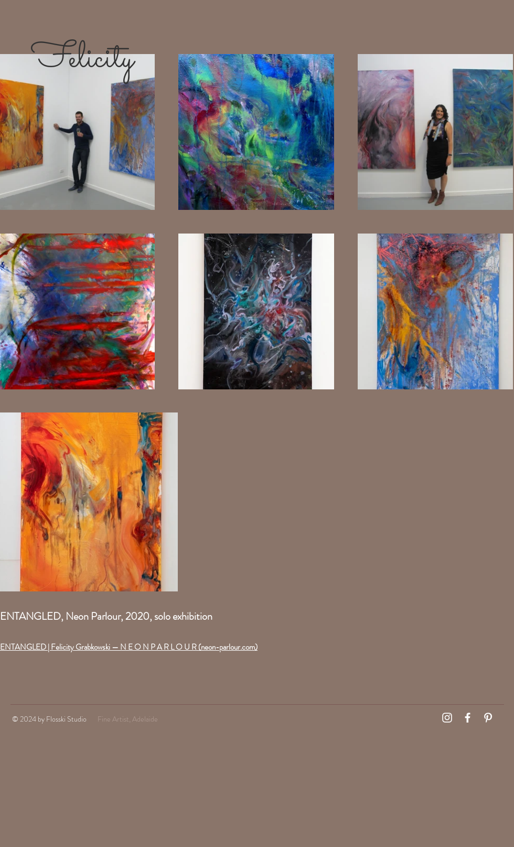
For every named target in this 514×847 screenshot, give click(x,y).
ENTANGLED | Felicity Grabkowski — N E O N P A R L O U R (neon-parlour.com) (129, 647)
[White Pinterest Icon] (488, 717)
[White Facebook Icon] (467, 717)
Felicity (86, 59)
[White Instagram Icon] (447, 717)
